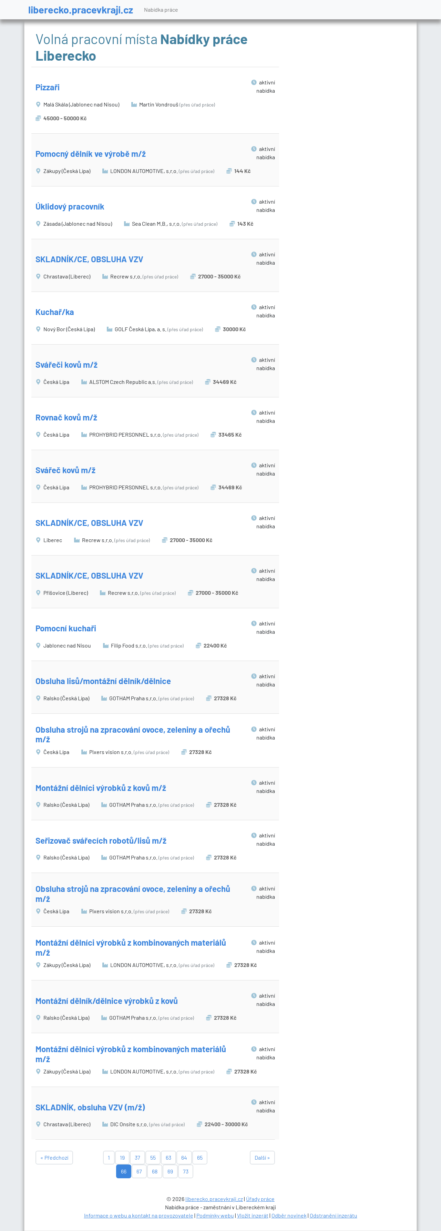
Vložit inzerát (252, 1215)
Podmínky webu (215, 1215)
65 (200, 1157)
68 (154, 1171)
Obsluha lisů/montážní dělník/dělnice (103, 681)
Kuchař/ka (54, 312)
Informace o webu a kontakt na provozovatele (138, 1215)
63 (168, 1157)
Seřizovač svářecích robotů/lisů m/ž (100, 840)
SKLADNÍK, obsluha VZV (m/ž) (90, 1107)
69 (170, 1171)
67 (139, 1171)
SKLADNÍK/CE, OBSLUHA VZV (89, 259)
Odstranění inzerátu (333, 1215)
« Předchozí (54, 1157)
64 (184, 1157)
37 (137, 1157)
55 (153, 1157)
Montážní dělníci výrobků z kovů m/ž (100, 788)
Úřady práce (260, 1199)
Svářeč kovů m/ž (65, 470)
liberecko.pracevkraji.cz (80, 9)
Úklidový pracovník (69, 206)
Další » (262, 1157)
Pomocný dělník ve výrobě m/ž (90, 154)
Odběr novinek (289, 1215)
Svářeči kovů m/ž (66, 364)
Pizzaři (47, 87)
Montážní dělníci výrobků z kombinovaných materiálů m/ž (130, 947)
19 (122, 1157)
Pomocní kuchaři (65, 628)
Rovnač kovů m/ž (66, 417)
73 (185, 1171)
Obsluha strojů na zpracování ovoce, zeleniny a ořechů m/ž (132, 734)
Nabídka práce (161, 9)
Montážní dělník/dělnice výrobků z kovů (106, 1001)
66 (123, 1171)
